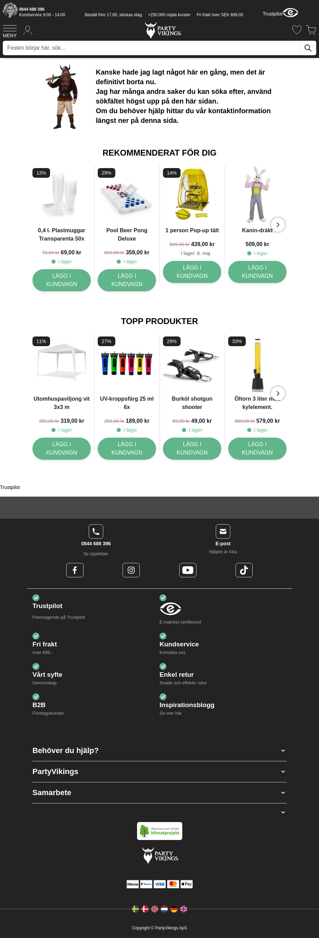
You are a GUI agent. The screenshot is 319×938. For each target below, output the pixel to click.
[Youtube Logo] (187, 570)
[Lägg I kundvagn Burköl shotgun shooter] (192, 449)
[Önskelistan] (297, 30)
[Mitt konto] (27, 30)
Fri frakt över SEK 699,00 (219, 14)
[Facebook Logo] (75, 570)
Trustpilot (272, 14)
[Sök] (308, 48)
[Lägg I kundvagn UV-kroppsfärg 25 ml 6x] (127, 449)
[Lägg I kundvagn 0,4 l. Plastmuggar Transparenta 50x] (61, 280)
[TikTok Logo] (244, 570)
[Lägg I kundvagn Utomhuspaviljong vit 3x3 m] (61, 449)
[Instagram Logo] (131, 570)
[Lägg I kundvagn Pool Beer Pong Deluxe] (127, 280)
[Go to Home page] (162, 29)
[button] (159, 750)
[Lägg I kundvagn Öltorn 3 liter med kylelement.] (257, 449)
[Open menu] (10, 30)
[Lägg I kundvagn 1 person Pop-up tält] (192, 272)
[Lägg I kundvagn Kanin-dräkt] (257, 272)
